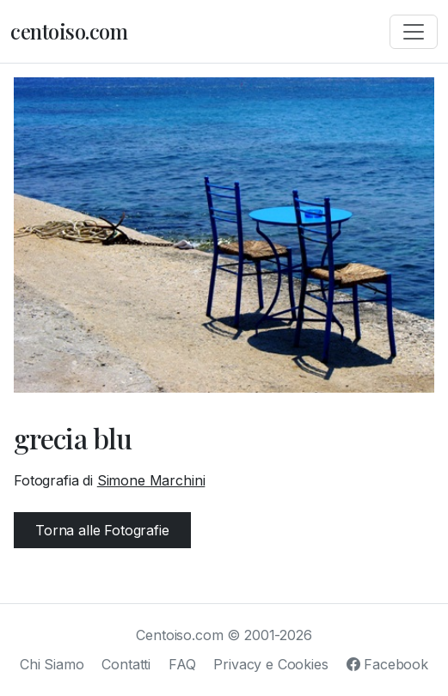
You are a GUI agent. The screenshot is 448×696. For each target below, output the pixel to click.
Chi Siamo (52, 664)
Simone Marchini (151, 480)
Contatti (125, 664)
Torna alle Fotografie (102, 530)
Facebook (387, 664)
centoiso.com (68, 31)
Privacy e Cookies (270, 664)
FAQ (182, 664)
